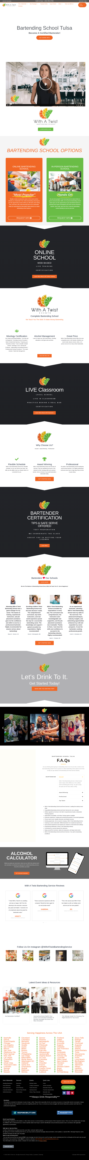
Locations (35, 1154)
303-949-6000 (39, 1139)
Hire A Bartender (8, 1080)
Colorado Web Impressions (78, 1154)
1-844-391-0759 (48, 1)
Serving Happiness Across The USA (44, 1033)
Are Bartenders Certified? (12, 1016)
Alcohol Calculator (7, 1)
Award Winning (63, 792)
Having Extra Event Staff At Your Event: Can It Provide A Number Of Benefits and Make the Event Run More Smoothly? (44, 1018)
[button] (27, 4)
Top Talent (62, 800)
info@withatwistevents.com (51, 1139)
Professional (62, 796)
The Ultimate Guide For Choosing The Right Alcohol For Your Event (73, 1017)
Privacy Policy (43, 1140)
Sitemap (41, 1154)
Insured (61, 776)
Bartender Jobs (82, 1)
